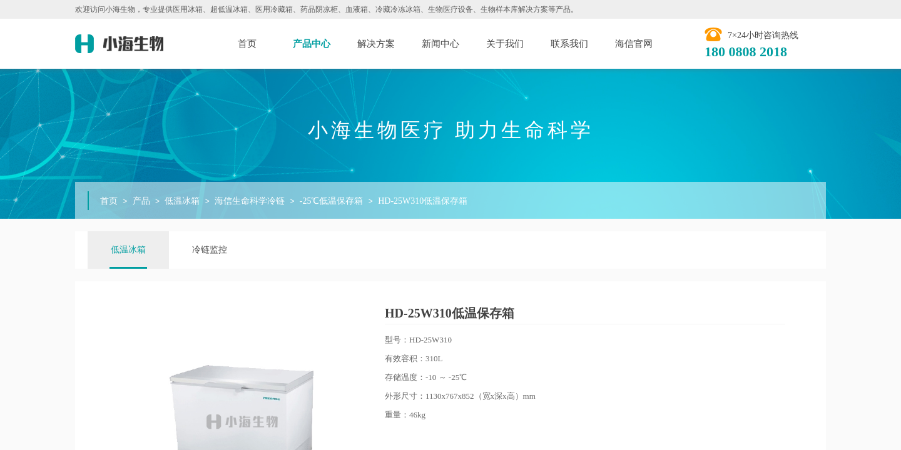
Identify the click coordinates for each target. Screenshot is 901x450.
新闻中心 (440, 44)
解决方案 (376, 44)
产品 (141, 201)
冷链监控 (209, 249)
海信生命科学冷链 (250, 201)
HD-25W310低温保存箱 (422, 201)
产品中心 (311, 44)
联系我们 (569, 44)
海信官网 (634, 44)
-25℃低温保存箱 (332, 201)
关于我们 (505, 44)
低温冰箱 (182, 201)
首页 (247, 44)
